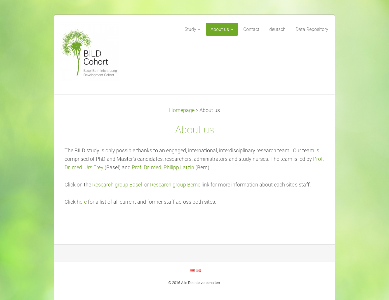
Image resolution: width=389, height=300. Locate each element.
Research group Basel (117, 185)
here (82, 202)
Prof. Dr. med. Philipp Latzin (163, 167)
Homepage (181, 110)
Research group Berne (175, 185)
